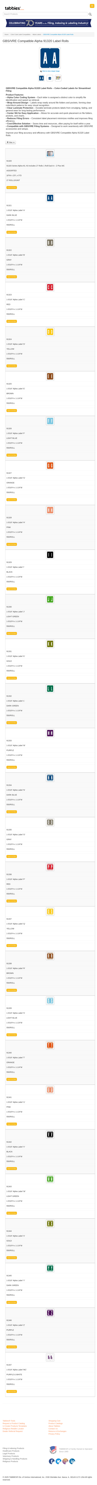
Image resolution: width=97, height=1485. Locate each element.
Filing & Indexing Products (13, 1448)
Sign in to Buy (11, 187)
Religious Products (10, 1461)
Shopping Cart (54, 1421)
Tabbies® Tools (9, 1421)
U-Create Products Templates (15, 1426)
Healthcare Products (11, 1451)
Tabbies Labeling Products (14, 6)
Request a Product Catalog (14, 1423)
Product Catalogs (56, 1423)
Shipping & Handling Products (15, 1459)
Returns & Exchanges (57, 1431)
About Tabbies (54, 1426)
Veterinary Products (11, 1456)
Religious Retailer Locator (13, 1429)
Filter (10, 142)
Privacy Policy (54, 1434)
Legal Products (9, 1454)
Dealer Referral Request (13, 1431)
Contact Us (53, 1429)
